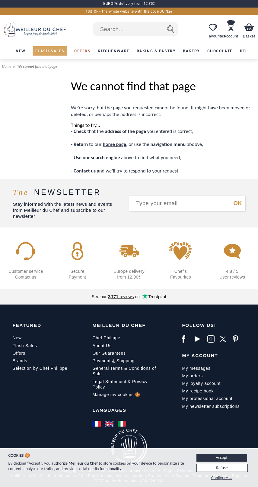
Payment (101, 360)
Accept (222, 457)
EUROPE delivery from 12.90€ (129, 3)
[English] (110, 424)
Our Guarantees (109, 353)
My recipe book (198, 391)
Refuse (222, 467)
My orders (192, 375)
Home (7, 66)
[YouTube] (199, 339)
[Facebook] (187, 339)
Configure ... (221, 477)
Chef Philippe (106, 337)
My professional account (207, 398)
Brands (20, 360)
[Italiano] (122, 424)
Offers (19, 353)
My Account (200, 355)
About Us (101, 345)
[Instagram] (212, 339)
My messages (196, 368)
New (17, 337)
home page (114, 144)
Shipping (125, 360)
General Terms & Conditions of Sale (124, 371)
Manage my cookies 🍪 (116, 394)
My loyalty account (201, 383)
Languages (109, 410)
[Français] (97, 424)
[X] (225, 339)
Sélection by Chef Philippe (40, 368)
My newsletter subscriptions (211, 406)
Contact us (85, 171)
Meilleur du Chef (118, 325)
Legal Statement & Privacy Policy (119, 384)
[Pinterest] (237, 339)
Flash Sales (25, 345)
